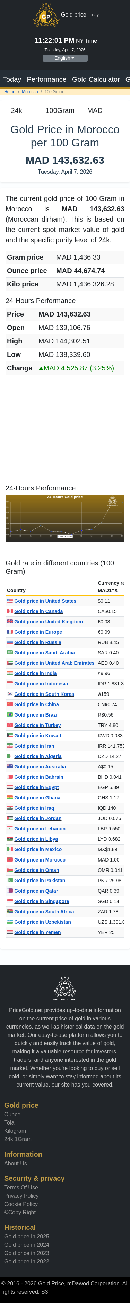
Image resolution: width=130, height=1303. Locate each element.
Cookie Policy (21, 1204)
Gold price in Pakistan (36, 880)
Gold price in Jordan (34, 818)
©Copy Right (20, 1212)
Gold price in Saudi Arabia (41, 652)
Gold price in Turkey (34, 725)
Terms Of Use (21, 1187)
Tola (9, 1123)
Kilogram (15, 1131)
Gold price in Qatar (32, 891)
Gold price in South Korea (40, 694)
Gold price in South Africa (40, 911)
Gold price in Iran (30, 746)
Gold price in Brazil (33, 715)
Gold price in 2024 (26, 1245)
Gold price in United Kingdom (45, 621)
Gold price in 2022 (26, 1261)
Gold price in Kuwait (34, 735)
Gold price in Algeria (34, 756)
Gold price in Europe (34, 632)
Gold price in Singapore (38, 901)
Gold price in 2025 (26, 1236)
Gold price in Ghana (33, 797)
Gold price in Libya (32, 839)
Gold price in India (32, 673)
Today (12, 79)
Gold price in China (33, 704)
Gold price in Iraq (30, 808)
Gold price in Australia (36, 766)
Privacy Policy (21, 1196)
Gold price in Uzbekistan (39, 922)
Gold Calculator (96, 79)
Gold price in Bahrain (35, 777)
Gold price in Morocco (36, 860)
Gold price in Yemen (34, 932)
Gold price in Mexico (34, 849)
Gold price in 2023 (26, 1253)
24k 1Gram (18, 1139)
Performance (47, 79)
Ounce (12, 1114)
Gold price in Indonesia (37, 684)
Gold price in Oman (33, 870)
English (62, 58)
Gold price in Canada (35, 611)
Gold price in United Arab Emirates (51, 663)
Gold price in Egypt (33, 787)
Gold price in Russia (34, 642)
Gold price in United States (41, 601)
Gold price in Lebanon (36, 829)
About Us (15, 1163)
